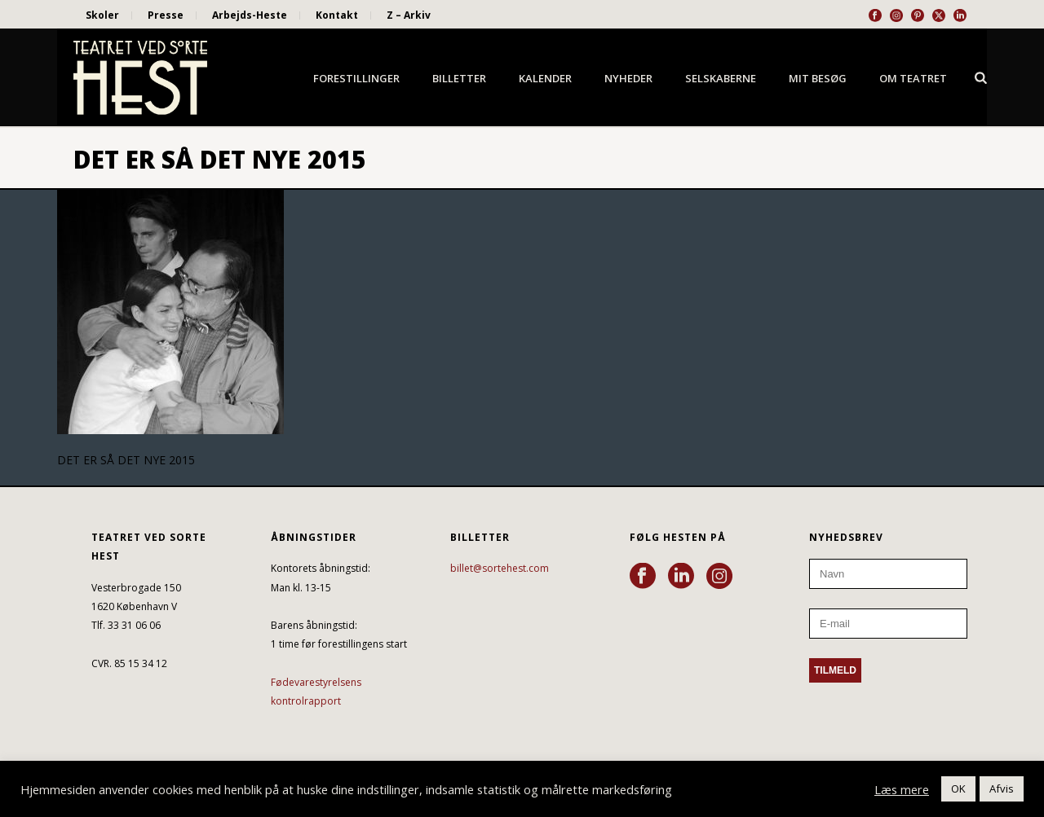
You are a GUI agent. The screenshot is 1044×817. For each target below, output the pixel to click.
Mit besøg (818, 78)
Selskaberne (720, 78)
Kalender (545, 78)
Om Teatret (913, 78)
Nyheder (628, 78)
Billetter (459, 78)
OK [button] (958, 788)
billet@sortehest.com (499, 568)
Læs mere (901, 789)
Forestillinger (356, 78)
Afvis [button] (1001, 788)
